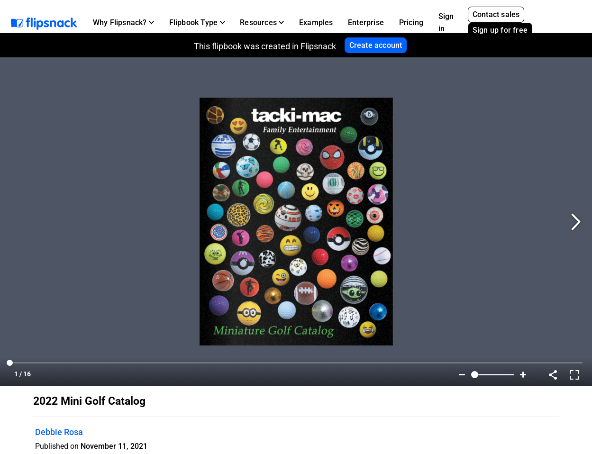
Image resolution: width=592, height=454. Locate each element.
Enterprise (366, 22)
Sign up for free (500, 30)
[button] (123, 22)
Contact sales (496, 14)
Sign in (446, 22)
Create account (375, 45)
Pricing (411, 22)
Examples (316, 22)
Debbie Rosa (59, 432)
